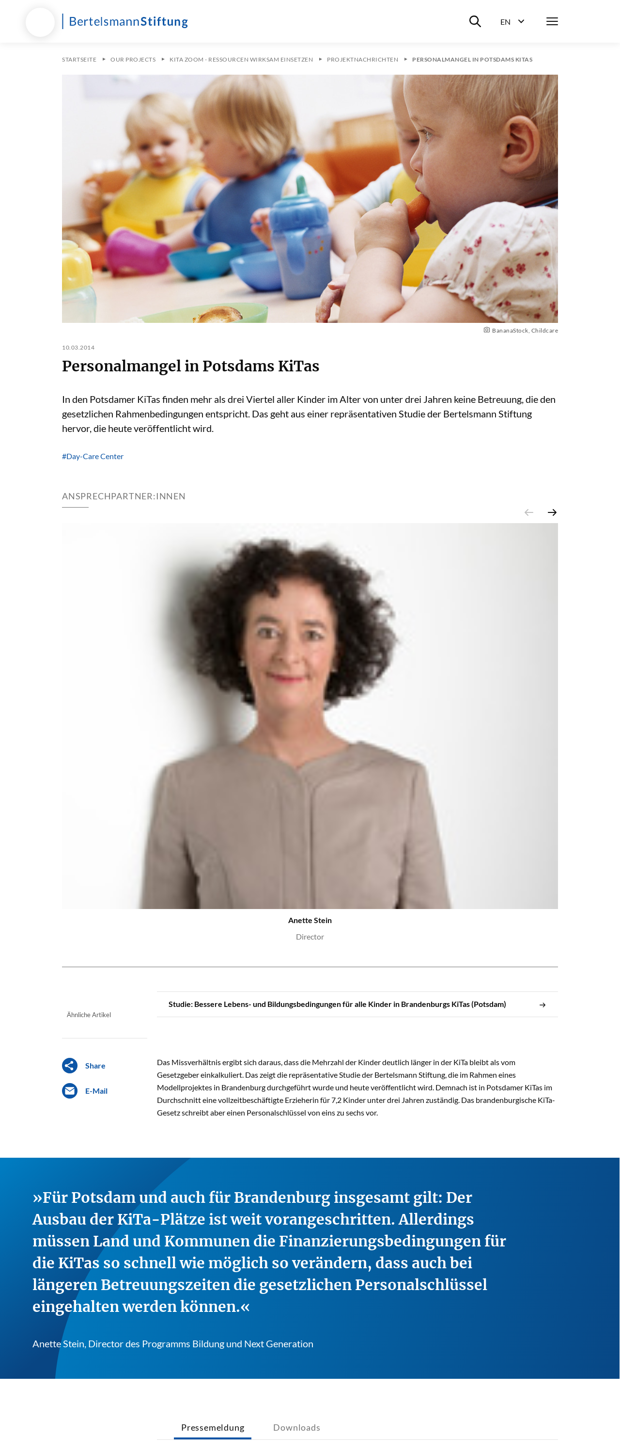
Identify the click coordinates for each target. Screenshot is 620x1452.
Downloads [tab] (296, 1427)
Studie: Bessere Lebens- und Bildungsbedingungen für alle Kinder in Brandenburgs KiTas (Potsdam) (357, 1004)
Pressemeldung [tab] (212, 1427)
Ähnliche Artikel (89, 1015)
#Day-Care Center (93, 456)
